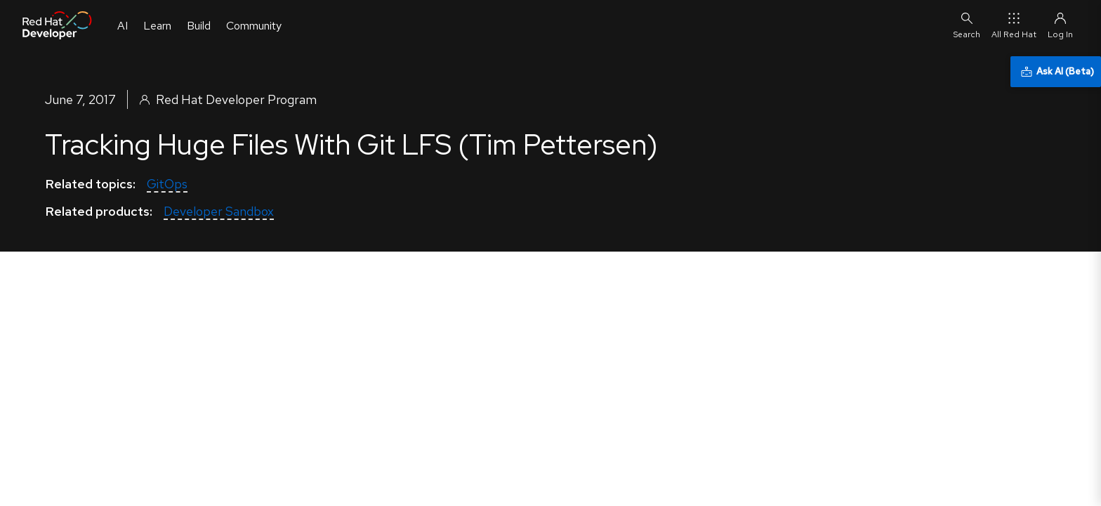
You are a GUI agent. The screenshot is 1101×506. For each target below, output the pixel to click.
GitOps (167, 184)
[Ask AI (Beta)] (1055, 71)
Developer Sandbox (219, 211)
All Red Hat (1013, 25)
